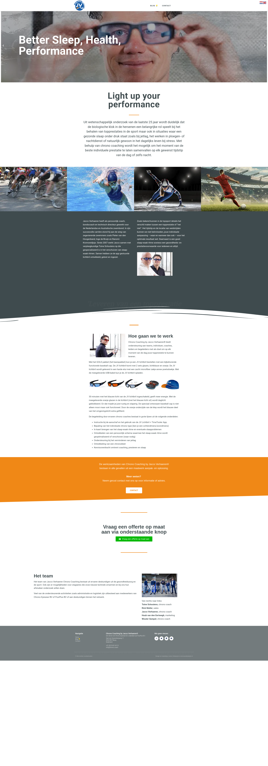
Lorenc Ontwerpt (173, 659)
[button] (3, 48)
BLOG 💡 (154, 6)
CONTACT (166, 6)
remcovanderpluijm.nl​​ (186, 659)
